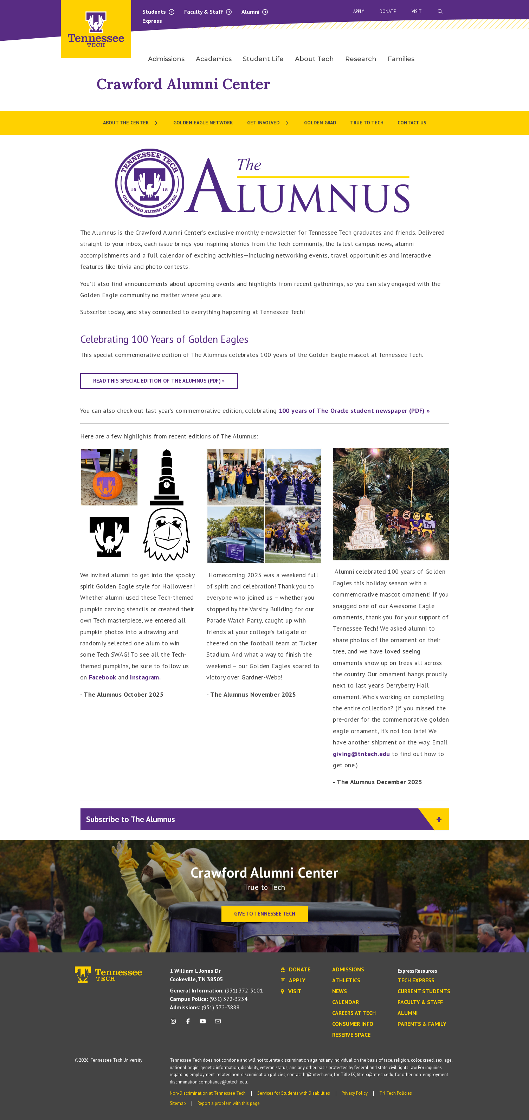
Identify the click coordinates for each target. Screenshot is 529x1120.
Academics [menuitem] (214, 59)
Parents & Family (422, 1024)
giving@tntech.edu (361, 754)
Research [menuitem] (360, 59)
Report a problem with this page (229, 1103)
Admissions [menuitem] (166, 59)
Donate (388, 11)
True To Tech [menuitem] (366, 122)
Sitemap (178, 1103)
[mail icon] (217, 1023)
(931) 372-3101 (216, 990)
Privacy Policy (355, 1093)
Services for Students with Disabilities (293, 1093)
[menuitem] (131, 123)
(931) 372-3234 (208, 998)
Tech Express (416, 980)
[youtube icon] (202, 1023)
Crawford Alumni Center (183, 83)
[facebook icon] (188, 1023)
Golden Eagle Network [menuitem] (203, 122)
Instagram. (145, 677)
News (339, 991)
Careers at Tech (354, 1013)
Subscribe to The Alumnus (260, 819)
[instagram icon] (175, 1023)
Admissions (348, 969)
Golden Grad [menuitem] (320, 122)
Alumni (255, 11)
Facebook (102, 677)
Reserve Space (351, 1035)
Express (152, 20)
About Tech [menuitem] (314, 59)
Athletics (346, 980)
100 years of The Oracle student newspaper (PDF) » (354, 410)
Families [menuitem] (401, 59)
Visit (417, 11)
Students (158, 11)
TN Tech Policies (395, 1093)
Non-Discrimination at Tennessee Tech (208, 1093)
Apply (358, 11)
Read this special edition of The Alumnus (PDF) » (159, 380)
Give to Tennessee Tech (264, 913)
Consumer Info (352, 1024)
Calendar (345, 1002)
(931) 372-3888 (205, 1007)
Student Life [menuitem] (263, 59)
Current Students (424, 991)
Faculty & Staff (208, 11)
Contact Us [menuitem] (412, 122)
